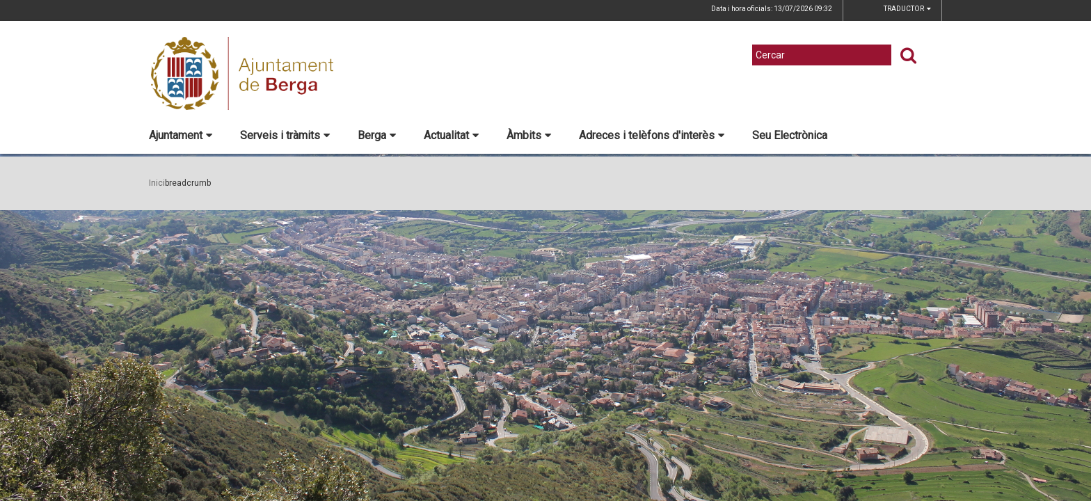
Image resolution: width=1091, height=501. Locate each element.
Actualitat (451, 135)
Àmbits (529, 135)
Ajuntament (180, 135)
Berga (377, 135)
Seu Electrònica (789, 135)
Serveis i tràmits (285, 135)
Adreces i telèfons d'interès (651, 135)
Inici (157, 183)
